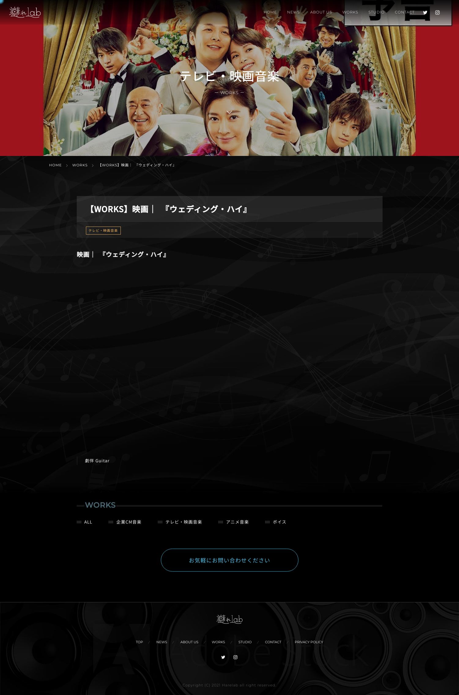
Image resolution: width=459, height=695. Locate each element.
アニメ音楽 (237, 526)
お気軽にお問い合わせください (229, 564)
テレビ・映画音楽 (103, 230)
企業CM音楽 (128, 526)
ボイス (280, 526)
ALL (88, 526)
